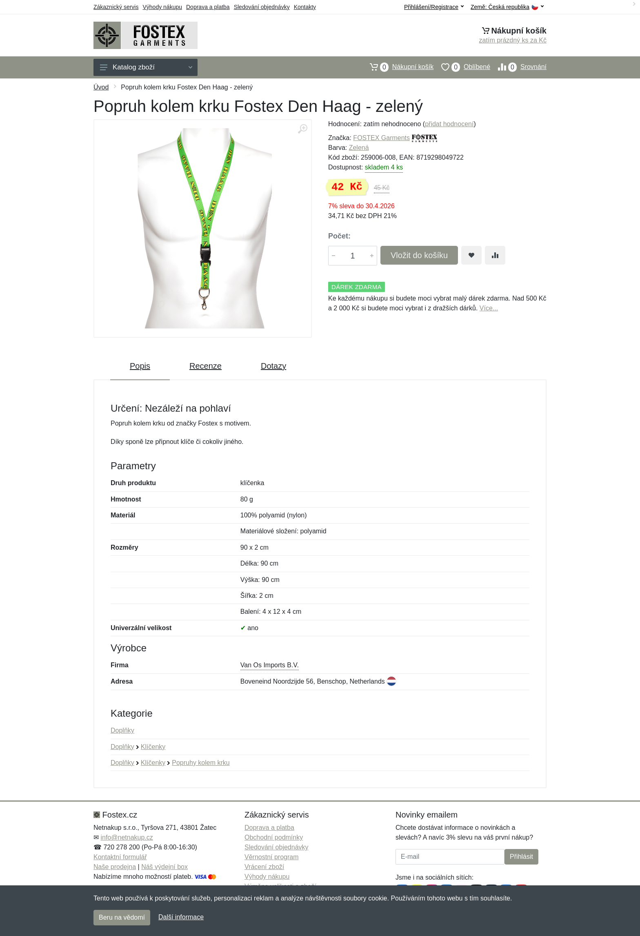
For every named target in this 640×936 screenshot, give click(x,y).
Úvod (101, 87)
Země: (507, 7)
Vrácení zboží (264, 866)
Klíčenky (153, 746)
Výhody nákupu (162, 7)
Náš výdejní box (164, 866)
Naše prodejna (114, 866)
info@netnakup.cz (126, 837)
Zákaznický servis (115, 7)
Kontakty (305, 7)
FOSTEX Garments (381, 137)
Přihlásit (521, 856)
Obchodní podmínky (273, 837)
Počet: (339, 236)
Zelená (359, 147)
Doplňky (122, 730)
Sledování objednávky (262, 7)
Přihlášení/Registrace (434, 7)
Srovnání (518, 67)
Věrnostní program (271, 857)
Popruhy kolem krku (200, 762)
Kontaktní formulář (120, 857)
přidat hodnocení (449, 123)
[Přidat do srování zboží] (495, 255)
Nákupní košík (397, 67)
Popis (140, 365)
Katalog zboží (146, 67)
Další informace (181, 917)
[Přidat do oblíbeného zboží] (471, 255)
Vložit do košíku (419, 255)
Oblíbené (461, 67)
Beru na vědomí (122, 917)
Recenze (205, 365)
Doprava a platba (208, 7)
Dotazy (273, 365)
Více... (489, 308)
